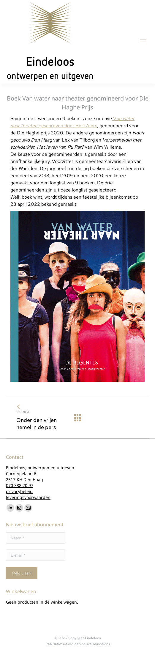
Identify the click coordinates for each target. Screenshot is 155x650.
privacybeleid (19, 491)
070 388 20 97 (19, 485)
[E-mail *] (35, 555)
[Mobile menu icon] (143, 42)
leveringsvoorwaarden (28, 497)
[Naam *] (35, 538)
